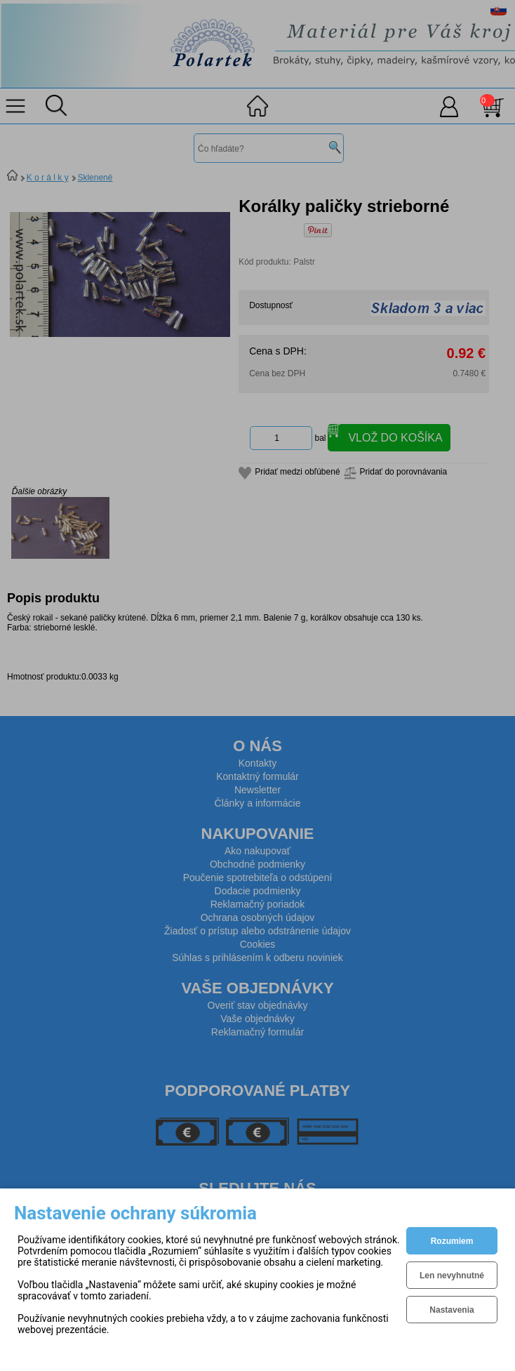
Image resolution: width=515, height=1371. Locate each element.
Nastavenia (451, 1310)
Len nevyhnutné (452, 1275)
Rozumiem (452, 1241)
